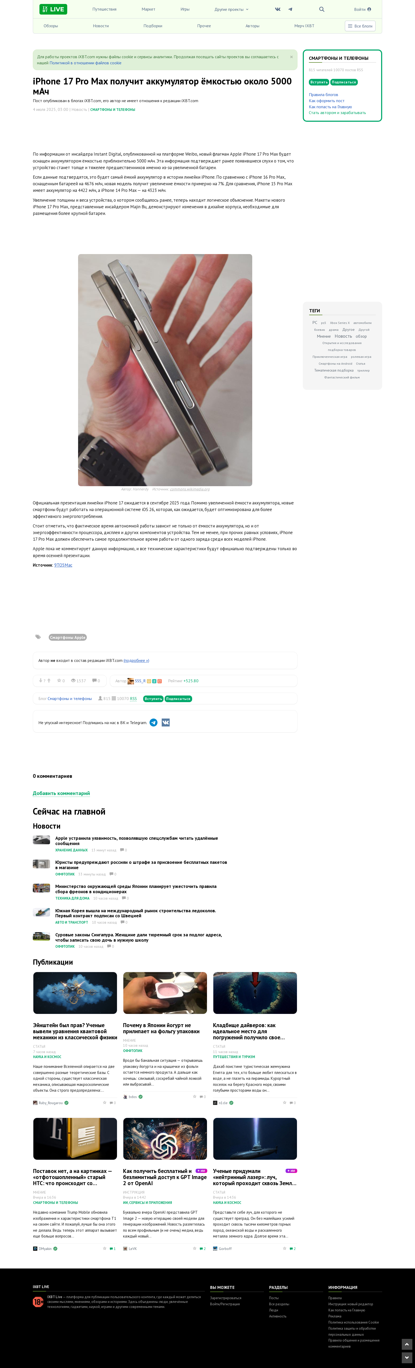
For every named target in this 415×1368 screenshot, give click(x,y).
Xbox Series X (340, 323)
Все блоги (360, 26)
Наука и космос (47, 1057)
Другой (363, 330)
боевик (319, 330)
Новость (343, 336)
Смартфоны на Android (335, 363)
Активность (277, 1316)
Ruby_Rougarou (51, 1102)
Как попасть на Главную (330, 106)
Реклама (334, 1316)
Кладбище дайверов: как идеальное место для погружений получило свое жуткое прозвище (246, 1034)
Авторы (252, 25)
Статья (360, 363)
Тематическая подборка (334, 370)
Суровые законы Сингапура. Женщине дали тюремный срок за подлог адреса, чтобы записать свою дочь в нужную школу (138, 937)
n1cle (223, 1102)
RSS (133, 698)
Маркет (148, 9)
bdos (133, 1096)
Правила (335, 1298)
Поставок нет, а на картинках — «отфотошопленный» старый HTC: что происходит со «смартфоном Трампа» (72, 1180)
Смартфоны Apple (67, 637)
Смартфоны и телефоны (112, 109)
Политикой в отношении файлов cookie (85, 62)
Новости (101, 25)
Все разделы (279, 1304)
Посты (274, 1298)
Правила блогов (323, 94)
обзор (361, 336)
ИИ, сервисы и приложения (147, 1202)
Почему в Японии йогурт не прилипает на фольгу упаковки (161, 1028)
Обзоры (51, 25)
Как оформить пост (327, 100)
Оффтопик (65, 874)
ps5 (323, 323)
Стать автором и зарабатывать (337, 112)
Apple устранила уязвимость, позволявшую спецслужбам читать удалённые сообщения (136, 840)
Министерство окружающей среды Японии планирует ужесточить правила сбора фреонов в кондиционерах (135, 889)
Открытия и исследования (342, 343)
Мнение (324, 336)
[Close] (291, 57)
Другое (348, 329)
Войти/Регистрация (225, 1304)
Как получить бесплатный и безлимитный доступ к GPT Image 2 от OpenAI (165, 1177)
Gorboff (225, 1248)
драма (334, 330)
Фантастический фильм (342, 377)
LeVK (133, 1248)
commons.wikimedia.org (190, 488)
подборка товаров (342, 350)
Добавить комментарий (61, 793)
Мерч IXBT (304, 25)
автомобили (362, 323)
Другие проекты (231, 9)
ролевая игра (361, 357)
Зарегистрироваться (225, 1298)
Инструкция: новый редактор (350, 1304)
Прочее (204, 25)
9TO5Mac (63, 565)
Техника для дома (72, 898)
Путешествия (104, 9)
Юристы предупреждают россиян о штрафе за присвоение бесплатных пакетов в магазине (141, 864)
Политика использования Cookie (353, 1322)
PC (314, 322)
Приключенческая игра (330, 357)
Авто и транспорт (71, 922)
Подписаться (178, 698)
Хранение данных (71, 850)
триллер (363, 370)
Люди (273, 1310)
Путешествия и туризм (234, 1057)
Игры (185, 9)
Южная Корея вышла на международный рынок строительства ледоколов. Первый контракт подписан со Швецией (135, 913)
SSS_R (140, 680)
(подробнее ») (136, 660)
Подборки (152, 25)
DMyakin (45, 1248)
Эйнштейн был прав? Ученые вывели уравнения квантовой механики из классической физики (75, 1031)
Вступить (153, 698)
